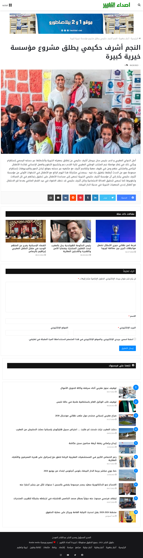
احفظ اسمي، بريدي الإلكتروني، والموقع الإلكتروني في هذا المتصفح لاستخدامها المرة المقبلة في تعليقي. (81, 339)
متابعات (46, 547)
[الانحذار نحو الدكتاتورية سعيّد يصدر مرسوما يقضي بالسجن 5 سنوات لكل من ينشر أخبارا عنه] (127, 489)
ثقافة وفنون (35, 547)
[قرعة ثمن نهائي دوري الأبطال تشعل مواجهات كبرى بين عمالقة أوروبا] (116, 231)
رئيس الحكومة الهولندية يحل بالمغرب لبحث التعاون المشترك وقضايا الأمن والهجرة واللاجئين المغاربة (71, 248)
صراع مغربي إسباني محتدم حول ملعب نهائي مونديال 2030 (86, 416)
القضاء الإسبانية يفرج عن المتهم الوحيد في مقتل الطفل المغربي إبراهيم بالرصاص (28, 248)
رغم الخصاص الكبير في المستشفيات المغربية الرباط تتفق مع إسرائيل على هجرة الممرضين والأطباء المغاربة (64, 458)
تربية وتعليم (22, 547)
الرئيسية (136, 38)
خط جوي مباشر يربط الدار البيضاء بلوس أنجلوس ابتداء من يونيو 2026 (80, 471)
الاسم (132, 316)
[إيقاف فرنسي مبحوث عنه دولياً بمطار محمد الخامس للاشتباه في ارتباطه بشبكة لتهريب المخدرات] (127, 503)
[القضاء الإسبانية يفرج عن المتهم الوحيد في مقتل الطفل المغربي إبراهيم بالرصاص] (26, 231)
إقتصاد (62, 547)
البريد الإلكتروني (127, 328)
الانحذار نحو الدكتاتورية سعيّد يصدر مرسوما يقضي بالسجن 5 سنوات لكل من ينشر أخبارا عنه (68, 485)
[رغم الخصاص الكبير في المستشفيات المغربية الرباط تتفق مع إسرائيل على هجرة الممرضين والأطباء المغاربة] (127, 461)
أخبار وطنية (99, 547)
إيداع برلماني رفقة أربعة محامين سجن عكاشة (93, 443)
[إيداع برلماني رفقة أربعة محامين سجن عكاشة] (127, 448)
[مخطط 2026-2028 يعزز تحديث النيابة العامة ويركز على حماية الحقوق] (127, 516)
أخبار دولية (87, 547)
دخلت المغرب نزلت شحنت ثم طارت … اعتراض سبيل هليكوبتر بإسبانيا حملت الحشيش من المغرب (66, 429)
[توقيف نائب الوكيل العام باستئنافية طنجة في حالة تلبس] (127, 406)
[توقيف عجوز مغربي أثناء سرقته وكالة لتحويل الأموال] (127, 392)
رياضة (54, 547)
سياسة (70, 547)
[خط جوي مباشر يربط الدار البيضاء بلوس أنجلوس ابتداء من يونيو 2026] (127, 475)
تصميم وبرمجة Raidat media (41, 542)
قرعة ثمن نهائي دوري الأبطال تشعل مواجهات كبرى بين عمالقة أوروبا (116, 246)
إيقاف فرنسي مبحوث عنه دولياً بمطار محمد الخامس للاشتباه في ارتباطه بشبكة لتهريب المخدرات (65, 498)
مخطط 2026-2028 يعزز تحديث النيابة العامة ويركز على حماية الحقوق (81, 512)
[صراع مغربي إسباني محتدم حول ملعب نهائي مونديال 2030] (127, 420)
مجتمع (78, 547)
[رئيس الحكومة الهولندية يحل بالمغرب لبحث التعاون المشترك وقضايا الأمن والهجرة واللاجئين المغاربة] (71, 231)
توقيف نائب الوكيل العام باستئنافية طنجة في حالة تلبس (86, 402)
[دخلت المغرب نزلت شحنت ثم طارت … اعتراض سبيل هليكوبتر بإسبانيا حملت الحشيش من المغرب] (127, 434)
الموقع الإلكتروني (59, 328)
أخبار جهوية (124, 38)
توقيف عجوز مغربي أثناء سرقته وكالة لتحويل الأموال (88, 388)
